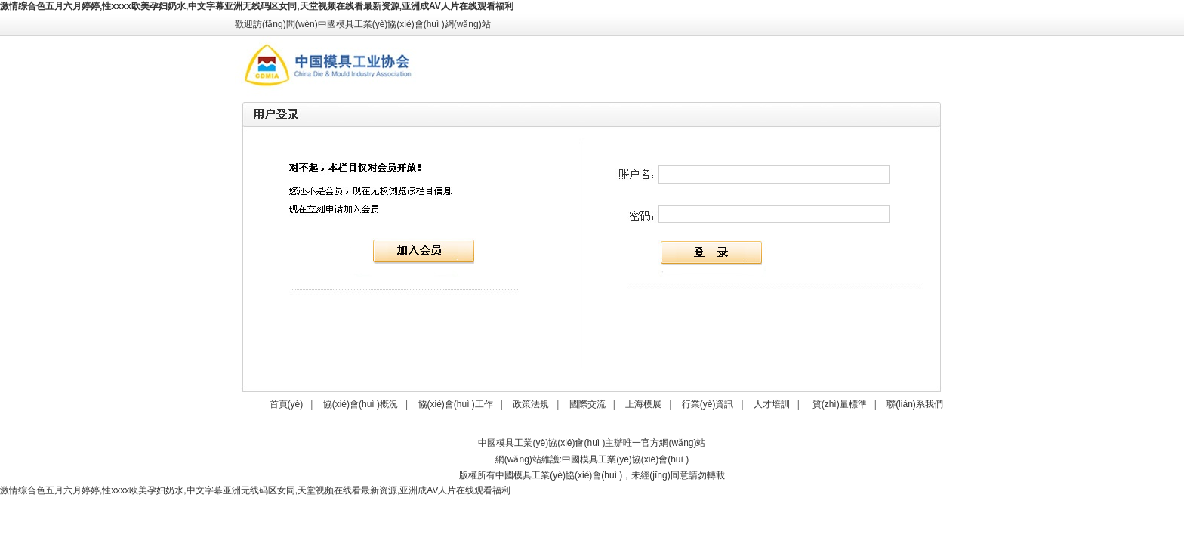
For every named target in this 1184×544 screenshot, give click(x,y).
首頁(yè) (287, 404)
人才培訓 (772, 404)
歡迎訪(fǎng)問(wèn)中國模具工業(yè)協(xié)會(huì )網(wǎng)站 (363, 24)
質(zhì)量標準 (839, 404)
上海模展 (643, 404)
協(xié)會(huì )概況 (360, 404)
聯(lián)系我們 (914, 404)
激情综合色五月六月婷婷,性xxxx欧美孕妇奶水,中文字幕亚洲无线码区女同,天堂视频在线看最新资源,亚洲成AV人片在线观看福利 (256, 6)
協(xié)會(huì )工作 (455, 404)
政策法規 (531, 404)
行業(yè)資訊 (708, 404)
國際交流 (587, 404)
